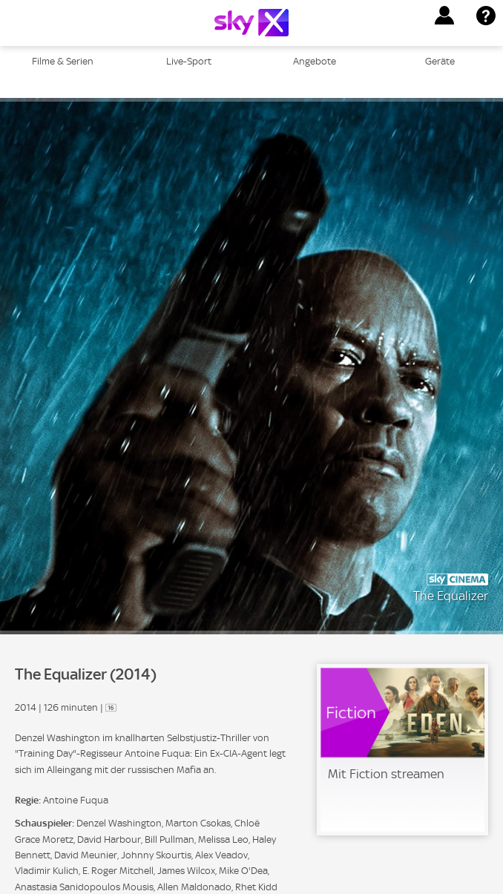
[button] (444, 15)
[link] (402, 749)
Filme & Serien (62, 61)
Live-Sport (188, 61)
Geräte (440, 61)
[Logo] (251, 22)
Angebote (314, 61)
